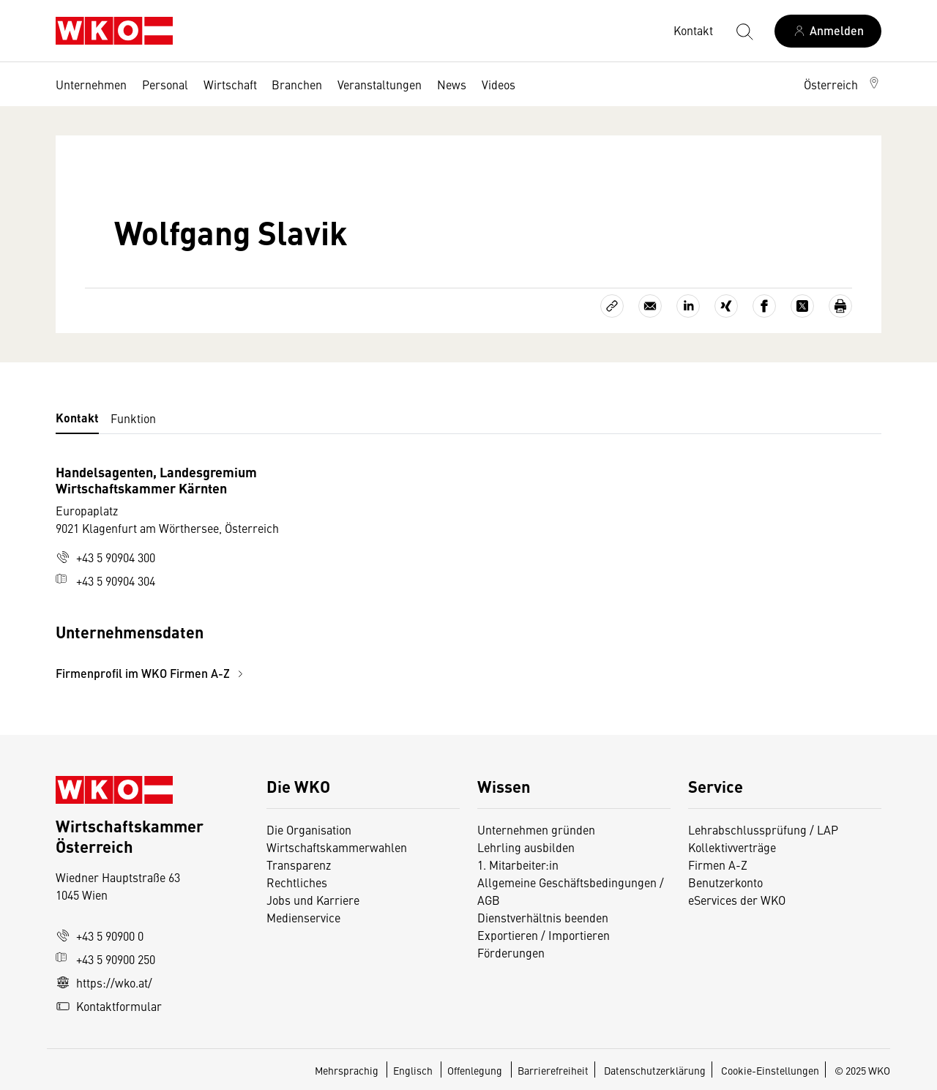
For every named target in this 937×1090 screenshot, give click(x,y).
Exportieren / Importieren (543, 935)
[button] (842, 84)
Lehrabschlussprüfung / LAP (763, 829)
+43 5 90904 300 (105, 557)
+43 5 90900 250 (105, 959)
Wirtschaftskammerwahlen (336, 847)
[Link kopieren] (612, 306)
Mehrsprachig (348, 1070)
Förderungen (511, 952)
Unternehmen (91, 84)
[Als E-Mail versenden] (650, 306)
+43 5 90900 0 (99, 935)
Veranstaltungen (379, 84)
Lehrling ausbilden (526, 847)
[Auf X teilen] (802, 306)
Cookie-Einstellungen (770, 1070)
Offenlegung (474, 1070)
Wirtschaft (230, 84)
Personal (165, 84)
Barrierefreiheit (553, 1070)
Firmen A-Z (717, 864)
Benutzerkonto (725, 882)
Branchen (297, 84)
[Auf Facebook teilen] (764, 306)
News (451, 84)
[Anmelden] (827, 31)
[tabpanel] (331, 572)
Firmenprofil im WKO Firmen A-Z (151, 673)
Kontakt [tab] (77, 417)
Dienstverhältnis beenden (542, 917)
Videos (498, 84)
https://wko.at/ (104, 982)
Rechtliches (296, 882)
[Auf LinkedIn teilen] (688, 306)
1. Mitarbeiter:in (518, 864)
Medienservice (303, 917)
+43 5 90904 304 (105, 580)
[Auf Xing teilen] (726, 306)
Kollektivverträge (732, 847)
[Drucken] (840, 306)
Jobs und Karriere (312, 900)
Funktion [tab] (133, 418)
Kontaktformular (109, 1006)
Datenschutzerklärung (655, 1070)
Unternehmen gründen (536, 829)
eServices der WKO (736, 900)
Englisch (414, 1070)
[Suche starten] (744, 31)
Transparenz (298, 864)
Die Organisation (308, 829)
